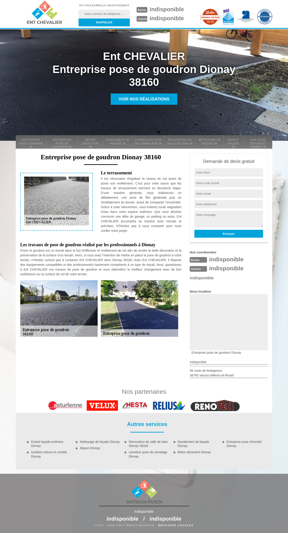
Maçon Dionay (90, 448)
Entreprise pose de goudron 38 (62, 143)
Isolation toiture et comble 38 (258, 143)
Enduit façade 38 (233, 143)
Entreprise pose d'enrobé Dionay (244, 444)
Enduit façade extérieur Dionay (47, 444)
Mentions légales (176, 525)
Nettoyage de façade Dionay (100, 442)
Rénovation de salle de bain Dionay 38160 (148, 444)
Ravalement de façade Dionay (193, 444)
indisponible (167, 9)
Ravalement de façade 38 (118, 141)
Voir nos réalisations (144, 99)
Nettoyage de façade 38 (209, 141)
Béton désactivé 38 (90, 143)
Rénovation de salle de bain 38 (180, 141)
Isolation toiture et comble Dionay (49, 454)
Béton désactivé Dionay (194, 452)
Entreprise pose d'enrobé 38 (31, 143)
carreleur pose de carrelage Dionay (148, 454)
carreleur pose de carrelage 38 (148, 141)
